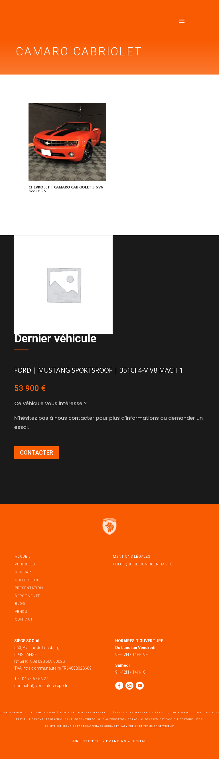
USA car (23, 572)
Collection (26, 580)
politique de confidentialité (143, 564)
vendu (21, 612)
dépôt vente (27, 596)
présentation (29, 588)
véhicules (25, 564)
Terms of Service (156, 725)
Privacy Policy (127, 725)
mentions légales (131, 557)
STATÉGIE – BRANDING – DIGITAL (115, 741)
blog (20, 604)
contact (24, 619)
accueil (23, 557)
